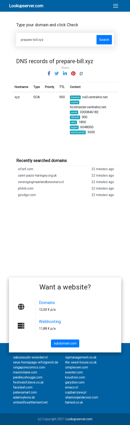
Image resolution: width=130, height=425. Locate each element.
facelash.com (22, 387)
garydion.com (74, 382)
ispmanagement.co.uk (81, 357)
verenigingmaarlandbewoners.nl (66, 182)
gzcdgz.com (66, 194)
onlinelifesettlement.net (30, 402)
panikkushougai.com (27, 377)
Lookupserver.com (79, 419)
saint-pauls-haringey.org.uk (66, 175)
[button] (49, 74)
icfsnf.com (66, 169)
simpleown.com (76, 367)
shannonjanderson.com (81, 397)
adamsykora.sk (24, 397)
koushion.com (75, 377)
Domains (47, 302)
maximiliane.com (25, 372)
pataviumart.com (25, 392)
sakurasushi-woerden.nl (30, 357)
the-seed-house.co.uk (81, 362)
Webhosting (50, 321)
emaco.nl (71, 387)
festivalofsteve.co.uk (28, 382)
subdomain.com (65, 343)
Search (104, 40)
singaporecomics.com (29, 367)
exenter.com (74, 372)
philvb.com (66, 188)
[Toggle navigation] (115, 6)
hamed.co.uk (74, 402)
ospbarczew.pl (75, 392)
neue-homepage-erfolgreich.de (35, 362)
